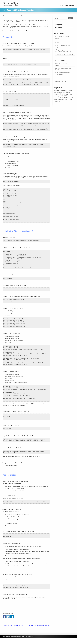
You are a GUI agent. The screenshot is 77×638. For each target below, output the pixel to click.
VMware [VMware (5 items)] (61, 99)
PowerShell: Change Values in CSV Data (13, 625)
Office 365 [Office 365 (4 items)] (64, 96)
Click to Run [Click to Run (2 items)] (68, 92)
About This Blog (70, 5)
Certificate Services (26, 15)
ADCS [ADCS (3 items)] (70, 91)
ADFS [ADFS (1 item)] (55, 92)
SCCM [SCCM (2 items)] (55, 99)
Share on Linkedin (12, 616)
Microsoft (33, 15)
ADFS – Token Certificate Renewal (63, 77)
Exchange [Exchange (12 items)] (64, 94)
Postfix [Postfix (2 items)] (59, 98)
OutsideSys (10, 3)
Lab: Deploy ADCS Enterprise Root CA (64, 54)
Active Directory (17, 15)
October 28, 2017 (7, 15)
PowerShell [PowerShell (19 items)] (67, 97)
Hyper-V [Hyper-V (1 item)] (70, 94)
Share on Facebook (4, 616)
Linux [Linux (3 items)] (55, 96)
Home (61, 5)
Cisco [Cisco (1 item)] (64, 92)
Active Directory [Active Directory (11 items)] (60, 91)
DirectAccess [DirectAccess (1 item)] (56, 94)
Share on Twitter (8, 616)
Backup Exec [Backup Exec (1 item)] (59, 92)
